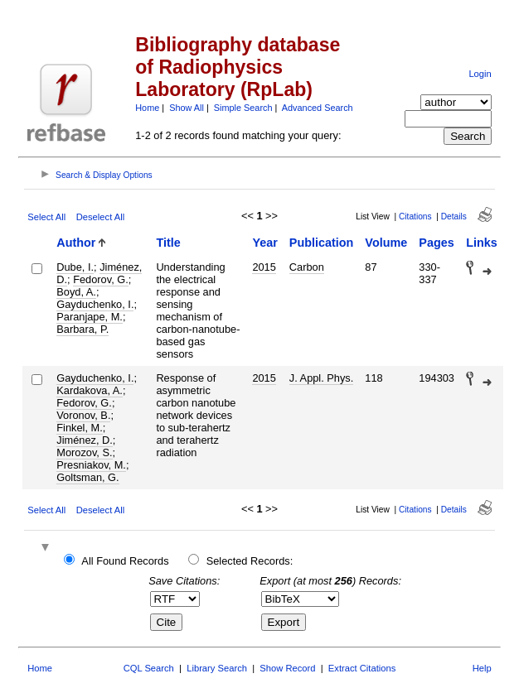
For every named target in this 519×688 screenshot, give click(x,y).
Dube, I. (75, 267)
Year (264, 242)
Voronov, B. (83, 415)
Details (454, 216)
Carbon (306, 267)
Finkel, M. (79, 427)
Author (75, 242)
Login (479, 74)
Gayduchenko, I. (94, 304)
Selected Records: (249, 561)
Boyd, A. (76, 292)
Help (482, 668)
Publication (321, 242)
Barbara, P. (82, 329)
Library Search (217, 668)
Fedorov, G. (101, 279)
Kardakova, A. (89, 390)
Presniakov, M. (91, 465)
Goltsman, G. (87, 477)
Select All (46, 217)
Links (481, 242)
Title (168, 242)
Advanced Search (317, 108)
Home (147, 108)
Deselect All (100, 217)
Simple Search (243, 108)
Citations (415, 216)
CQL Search (149, 668)
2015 (263, 267)
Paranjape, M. (89, 316)
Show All (186, 108)
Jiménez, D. (84, 440)
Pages (436, 242)
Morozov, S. (84, 452)
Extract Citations (361, 668)
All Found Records (124, 561)
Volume (386, 242)
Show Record (287, 668)
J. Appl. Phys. (321, 378)
